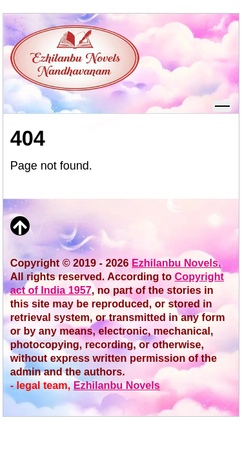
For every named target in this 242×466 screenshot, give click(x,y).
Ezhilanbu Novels (117, 385)
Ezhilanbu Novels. (176, 263)
